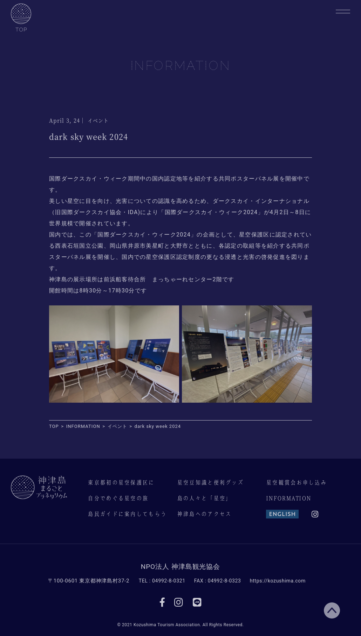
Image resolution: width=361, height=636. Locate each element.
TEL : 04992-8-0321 (162, 581)
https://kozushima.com (278, 581)
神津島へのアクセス (204, 514)
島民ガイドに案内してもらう (127, 514)
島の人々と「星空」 (204, 498)
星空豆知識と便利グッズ (210, 482)
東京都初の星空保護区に (121, 482)
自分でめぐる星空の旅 (118, 498)
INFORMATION (288, 498)
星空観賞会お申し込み (296, 482)
